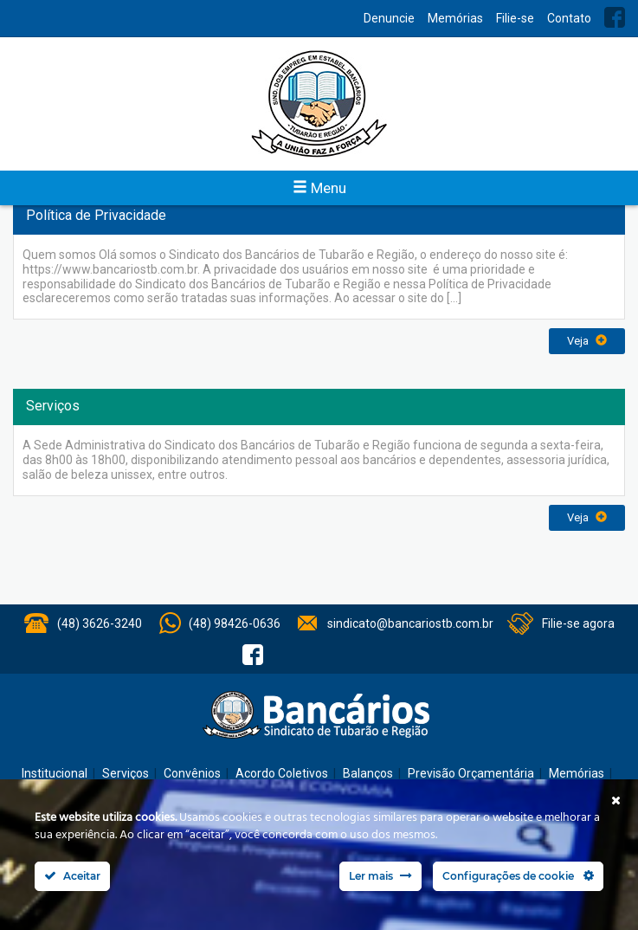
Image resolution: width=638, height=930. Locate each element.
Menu (319, 188)
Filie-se (515, 18)
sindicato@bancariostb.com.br (410, 623)
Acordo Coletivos (281, 773)
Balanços (368, 773)
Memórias (455, 18)
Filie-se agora (578, 623)
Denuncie (389, 18)
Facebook (614, 17)
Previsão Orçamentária (471, 773)
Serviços (125, 773)
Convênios (192, 773)
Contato (569, 18)
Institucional (54, 773)
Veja (587, 340)
